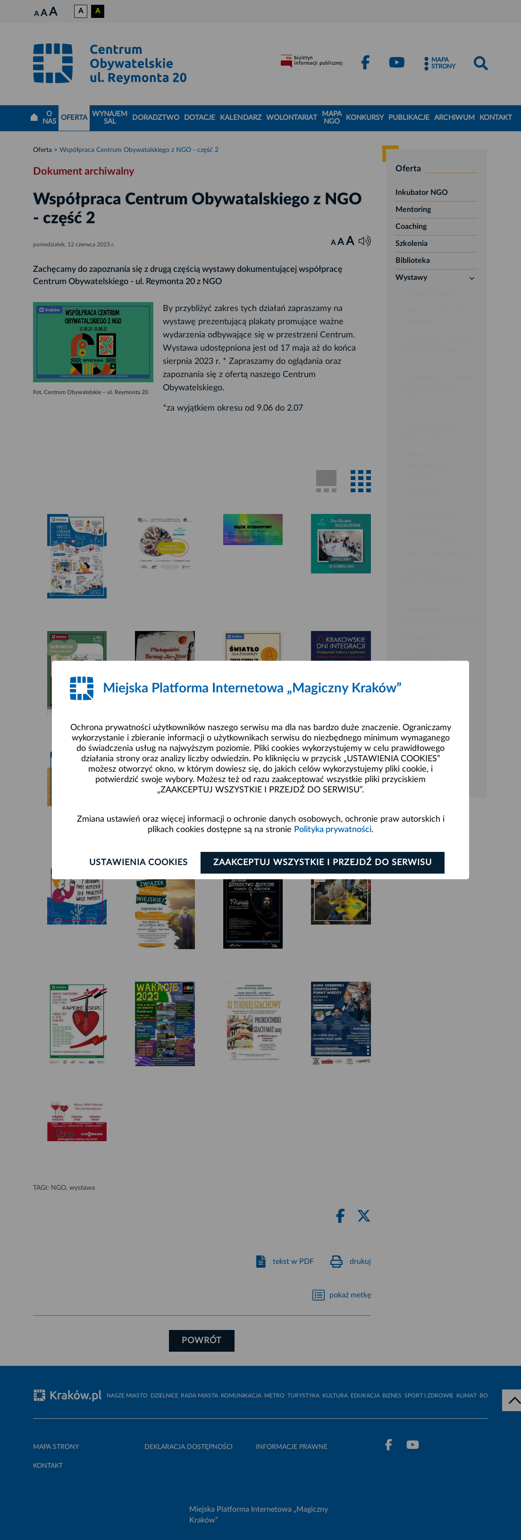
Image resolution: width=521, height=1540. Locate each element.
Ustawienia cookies (138, 862)
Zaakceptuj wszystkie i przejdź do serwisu (322, 862)
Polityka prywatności (332, 829)
